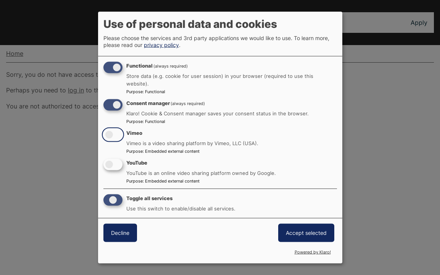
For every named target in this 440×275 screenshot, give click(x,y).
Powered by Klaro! (313, 252)
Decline (120, 232)
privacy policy (161, 45)
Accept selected (306, 232)
